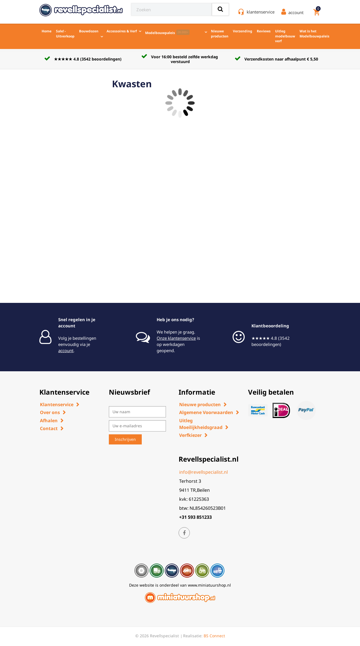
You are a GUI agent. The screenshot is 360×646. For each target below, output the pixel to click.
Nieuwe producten (219, 34)
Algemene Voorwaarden (206, 412)
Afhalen (49, 420)
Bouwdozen (88, 31)
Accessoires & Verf (122, 31)
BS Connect (214, 635)
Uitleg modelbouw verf (285, 36)
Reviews (264, 31)
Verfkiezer (190, 435)
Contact (49, 428)
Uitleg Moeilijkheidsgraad (200, 423)
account (65, 350)
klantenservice (260, 12)
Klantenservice (56, 404)
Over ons (50, 412)
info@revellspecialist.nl (203, 472)
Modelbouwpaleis (167, 32)
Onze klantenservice (176, 338)
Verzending (242, 31)
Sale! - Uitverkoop (65, 34)
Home (46, 31)
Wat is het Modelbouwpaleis (314, 34)
